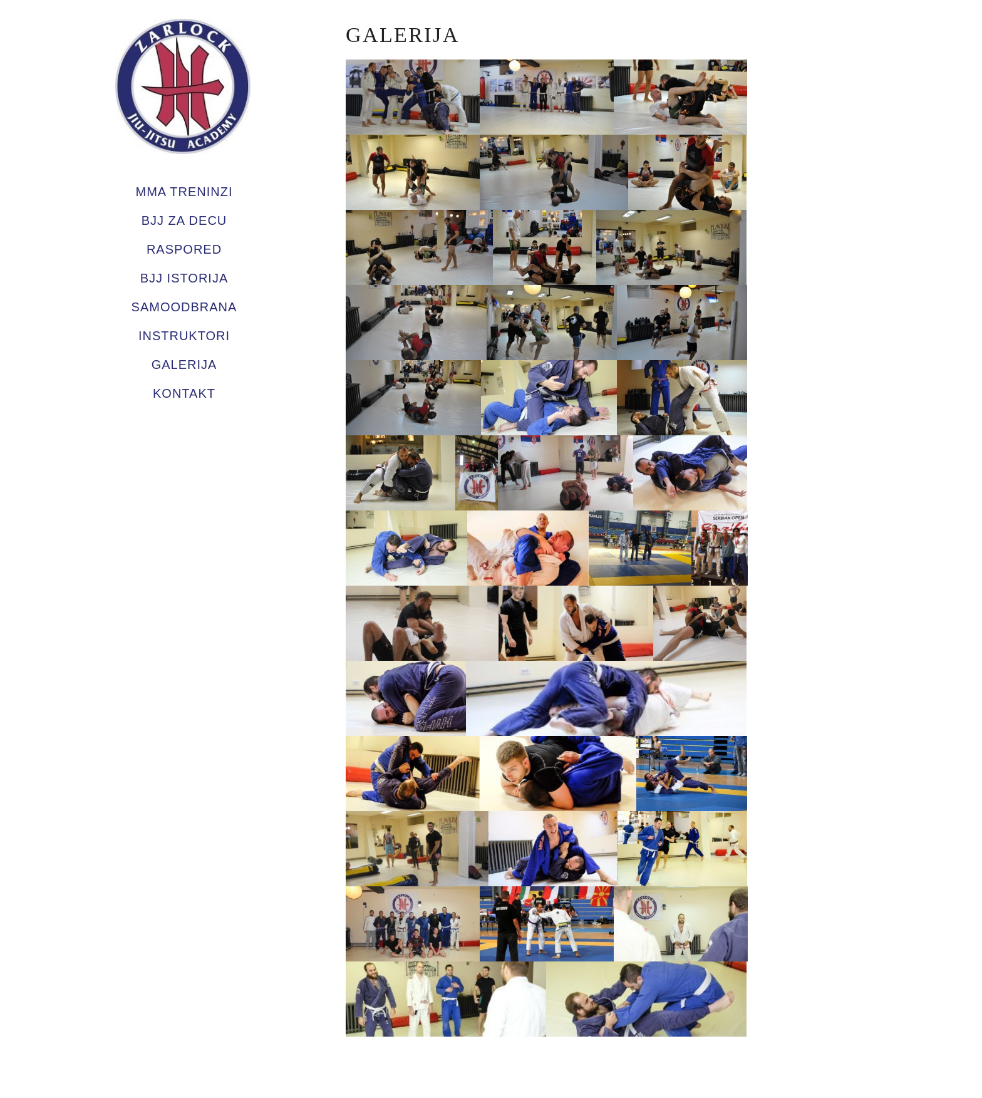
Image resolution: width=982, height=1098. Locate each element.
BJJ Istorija (184, 278)
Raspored (184, 249)
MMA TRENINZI (184, 192)
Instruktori (184, 336)
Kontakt (184, 393)
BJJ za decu (184, 220)
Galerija (184, 364)
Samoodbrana (184, 307)
